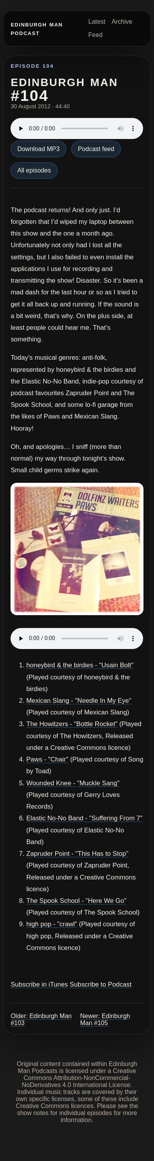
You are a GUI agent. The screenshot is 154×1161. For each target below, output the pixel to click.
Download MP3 (38, 149)
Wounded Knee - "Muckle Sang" (72, 783)
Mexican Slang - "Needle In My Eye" (78, 700)
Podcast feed (96, 149)
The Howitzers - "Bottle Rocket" (71, 724)
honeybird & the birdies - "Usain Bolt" (79, 665)
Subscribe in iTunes (39, 984)
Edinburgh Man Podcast (37, 28)
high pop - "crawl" (51, 924)
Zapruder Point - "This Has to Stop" (77, 853)
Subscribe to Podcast (101, 984)
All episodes (34, 170)
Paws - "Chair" (47, 759)
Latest (97, 21)
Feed (96, 35)
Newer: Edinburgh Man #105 (105, 1019)
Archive (122, 21)
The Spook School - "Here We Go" (76, 900)
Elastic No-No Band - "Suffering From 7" (84, 818)
